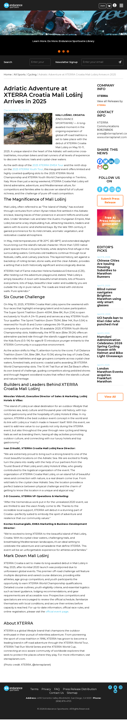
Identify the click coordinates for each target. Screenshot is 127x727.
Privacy (46, 689)
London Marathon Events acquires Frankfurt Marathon (110, 375)
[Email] (105, 167)
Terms (34, 689)
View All (110, 396)
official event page (57, 611)
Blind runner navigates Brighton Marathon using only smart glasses (109, 297)
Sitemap (72, 692)
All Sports (19, 74)
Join (102, 6)
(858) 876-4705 (63, 701)
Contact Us (56, 692)
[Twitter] (105, 161)
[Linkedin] (111, 161)
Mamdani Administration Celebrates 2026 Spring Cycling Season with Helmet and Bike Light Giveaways (110, 346)
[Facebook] (100, 161)
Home (8, 74)
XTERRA (101, 105)
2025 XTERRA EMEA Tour (47, 165)
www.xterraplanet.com (112, 137)
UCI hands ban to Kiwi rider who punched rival (110, 321)
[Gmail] (100, 167)
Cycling (32, 74)
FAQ (57, 689)
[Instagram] (117, 161)
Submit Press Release (110, 200)
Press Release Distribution (80, 689)
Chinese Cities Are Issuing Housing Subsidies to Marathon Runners (108, 269)
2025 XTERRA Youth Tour (27, 169)
